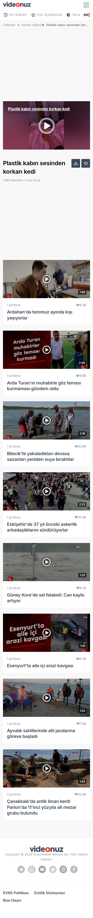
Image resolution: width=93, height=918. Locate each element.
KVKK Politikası (16, 893)
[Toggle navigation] (86, 5)
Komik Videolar (33, 25)
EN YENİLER (18, 15)
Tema (76, 15)
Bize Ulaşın (12, 900)
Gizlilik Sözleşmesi (49, 893)
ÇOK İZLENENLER (49, 15)
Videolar (9, 25)
